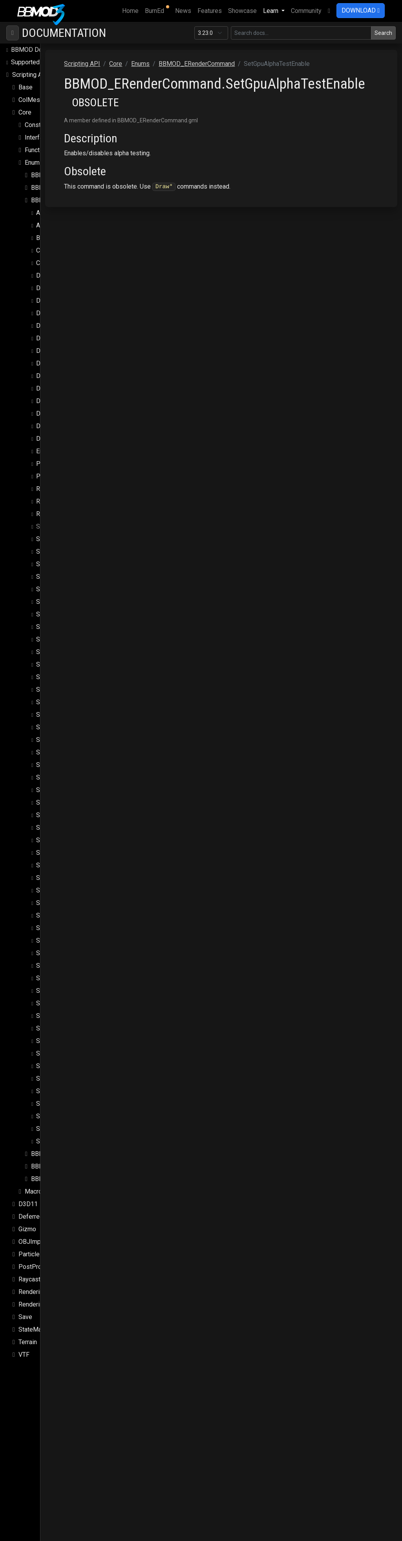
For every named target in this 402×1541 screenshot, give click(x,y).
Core (24, 112)
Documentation (64, 33)
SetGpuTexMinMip (61, 739)
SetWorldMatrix (57, 1116)
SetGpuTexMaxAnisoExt (69, 702)
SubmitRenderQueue (64, 1128)
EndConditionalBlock (64, 451)
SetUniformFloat (58, 953)
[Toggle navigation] (12, 32)
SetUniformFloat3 (60, 978)
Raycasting (33, 1279)
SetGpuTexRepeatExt (65, 852)
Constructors (42, 125)
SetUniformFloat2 (60, 965)
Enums (34, 162)
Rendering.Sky (38, 1304)
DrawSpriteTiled (58, 413)
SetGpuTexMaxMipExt (66, 727)
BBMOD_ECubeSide (59, 175)
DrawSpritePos (57, 376)
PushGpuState (55, 476)
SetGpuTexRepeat (61, 840)
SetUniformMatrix (60, 1078)
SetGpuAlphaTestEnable (69, 526)
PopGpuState (54, 463)
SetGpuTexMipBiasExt (66, 777)
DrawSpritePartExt (61, 363)
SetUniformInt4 (57, 1053)
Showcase (242, 11)
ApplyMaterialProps (63, 225)
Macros (35, 1191)
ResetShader (54, 514)
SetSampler (52, 928)
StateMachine (37, 1329)
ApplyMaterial (55, 212)
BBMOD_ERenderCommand (69, 200)
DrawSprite (51, 313)
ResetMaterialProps (64, 501)
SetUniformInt (55, 1015)
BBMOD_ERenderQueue (64, 1166)
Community (306, 11)
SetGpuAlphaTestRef (64, 539)
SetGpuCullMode (59, 614)
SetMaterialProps (60, 903)
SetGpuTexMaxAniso (64, 689)
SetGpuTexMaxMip (62, 714)
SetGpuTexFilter (58, 664)
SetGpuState (53, 652)
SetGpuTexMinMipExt (65, 752)
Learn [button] (271, 11)
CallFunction (52, 250)
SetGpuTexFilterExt (62, 677)
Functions (38, 150)
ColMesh (30, 100)
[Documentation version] (211, 33)
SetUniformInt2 (57, 1028)
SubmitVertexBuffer (63, 1141)
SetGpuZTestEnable (63, 877)
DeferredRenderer (43, 1216)
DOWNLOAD (361, 10)
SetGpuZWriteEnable (64, 890)
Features (209, 11)
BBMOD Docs (30, 49)
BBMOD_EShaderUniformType (72, 1179)
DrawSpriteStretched (64, 388)
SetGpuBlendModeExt (66, 576)
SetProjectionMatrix (63, 915)
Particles (30, 1254)
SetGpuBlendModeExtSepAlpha (79, 589)
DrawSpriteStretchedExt (69, 401)
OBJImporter (36, 1241)
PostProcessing (41, 1266)
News (183, 11)
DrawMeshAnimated (64, 288)
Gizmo (27, 1229)
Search (383, 33)
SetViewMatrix (56, 1103)
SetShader (50, 940)
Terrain (27, 1342)
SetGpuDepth (54, 627)
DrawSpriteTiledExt (62, 426)
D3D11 (28, 1204)
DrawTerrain (52, 438)
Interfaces (39, 137)
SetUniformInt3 (57, 1041)
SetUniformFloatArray (65, 1003)
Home (132, 10)
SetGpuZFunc (54, 865)
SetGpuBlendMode (62, 564)
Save (25, 1317)
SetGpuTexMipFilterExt (67, 827)
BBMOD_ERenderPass (62, 1154)
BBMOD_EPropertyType (64, 187)
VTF (23, 1354)
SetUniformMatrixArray (67, 1091)
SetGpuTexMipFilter (63, 815)
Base (25, 87)
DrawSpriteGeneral (62, 338)
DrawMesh (51, 275)
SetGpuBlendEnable (63, 551)
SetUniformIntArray (62, 1066)
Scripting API (30, 74)
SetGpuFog (51, 639)
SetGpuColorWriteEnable (70, 601)
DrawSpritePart (57, 350)
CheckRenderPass (61, 263)
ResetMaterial (55, 488)
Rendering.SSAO (41, 1292)
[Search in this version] (301, 33)
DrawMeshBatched (62, 300)
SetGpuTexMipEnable (65, 790)
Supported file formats (42, 62)
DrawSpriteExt (55, 325)
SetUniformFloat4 (60, 990)
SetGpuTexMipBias (62, 765)
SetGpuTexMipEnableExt (70, 802)
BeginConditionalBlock (67, 238)
